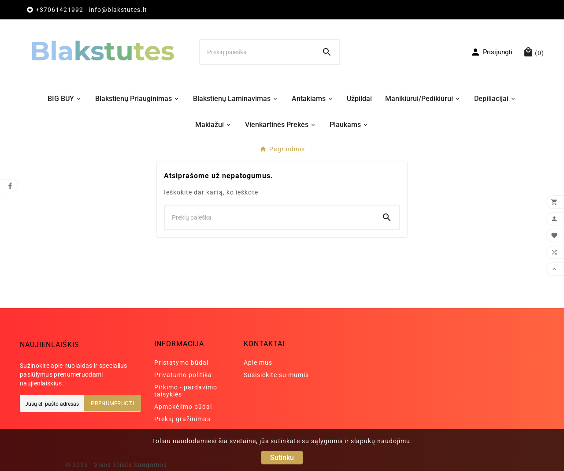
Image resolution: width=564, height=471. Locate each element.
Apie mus (258, 362)
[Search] (327, 52)
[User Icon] (491, 52)
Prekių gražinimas (182, 418)
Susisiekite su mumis (276, 374)
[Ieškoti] (257, 52)
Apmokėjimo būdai (183, 406)
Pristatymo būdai (181, 362)
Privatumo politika (183, 374)
